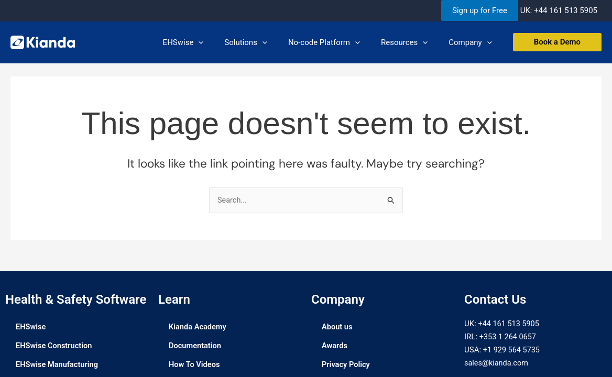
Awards (335, 346)
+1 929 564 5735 (512, 350)
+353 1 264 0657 (508, 337)
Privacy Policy (346, 365)
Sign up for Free (479, 10)
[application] (222, 42)
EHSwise (207, 42)
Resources (412, 42)
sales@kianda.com (497, 363)
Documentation (196, 346)
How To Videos (195, 365)
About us (337, 327)
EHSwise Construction (55, 346)
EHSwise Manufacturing (58, 365)
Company (472, 42)
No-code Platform (337, 42)
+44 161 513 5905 (565, 10)
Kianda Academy (198, 327)
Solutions (264, 42)
